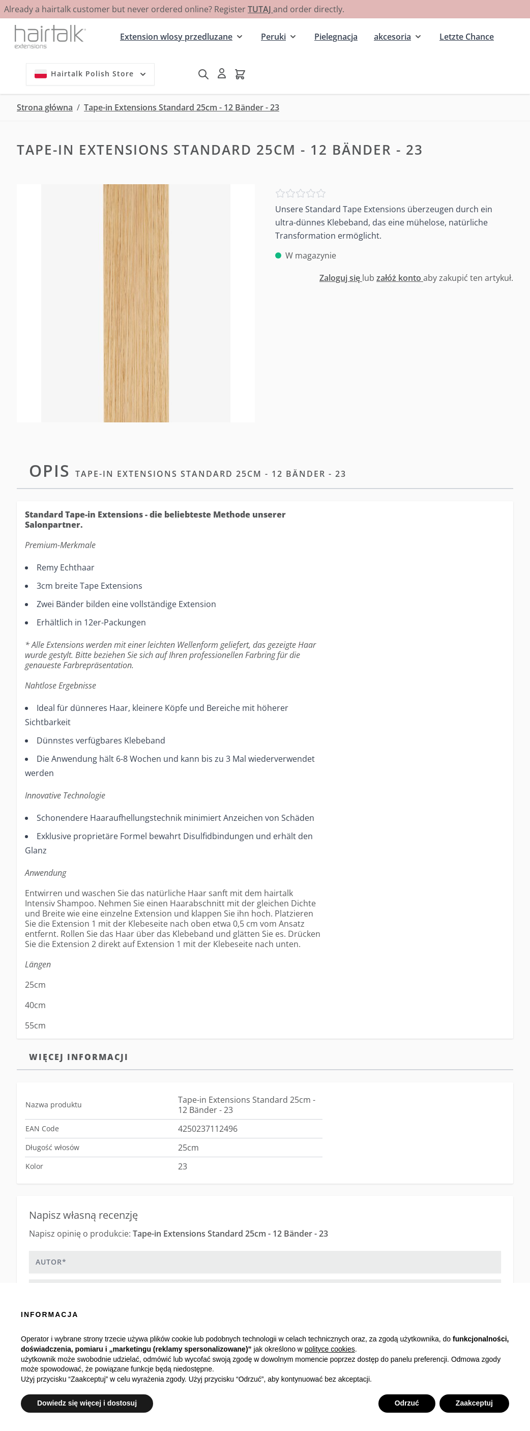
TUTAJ (260, 9)
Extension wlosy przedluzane (176, 36)
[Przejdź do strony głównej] (50, 36)
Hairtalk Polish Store (91, 74)
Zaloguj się (340, 277)
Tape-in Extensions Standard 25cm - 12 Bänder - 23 (181, 107)
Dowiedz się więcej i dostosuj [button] (87, 1403)
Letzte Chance (466, 36)
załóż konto (399, 277)
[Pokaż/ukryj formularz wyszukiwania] (203, 74)
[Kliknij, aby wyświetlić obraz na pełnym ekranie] (136, 303)
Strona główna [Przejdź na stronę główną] (45, 107)
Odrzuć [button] (407, 1403)
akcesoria (392, 36)
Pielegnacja (336, 36)
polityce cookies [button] (330, 1349)
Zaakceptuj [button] (474, 1403)
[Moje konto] (222, 73)
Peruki (273, 36)
